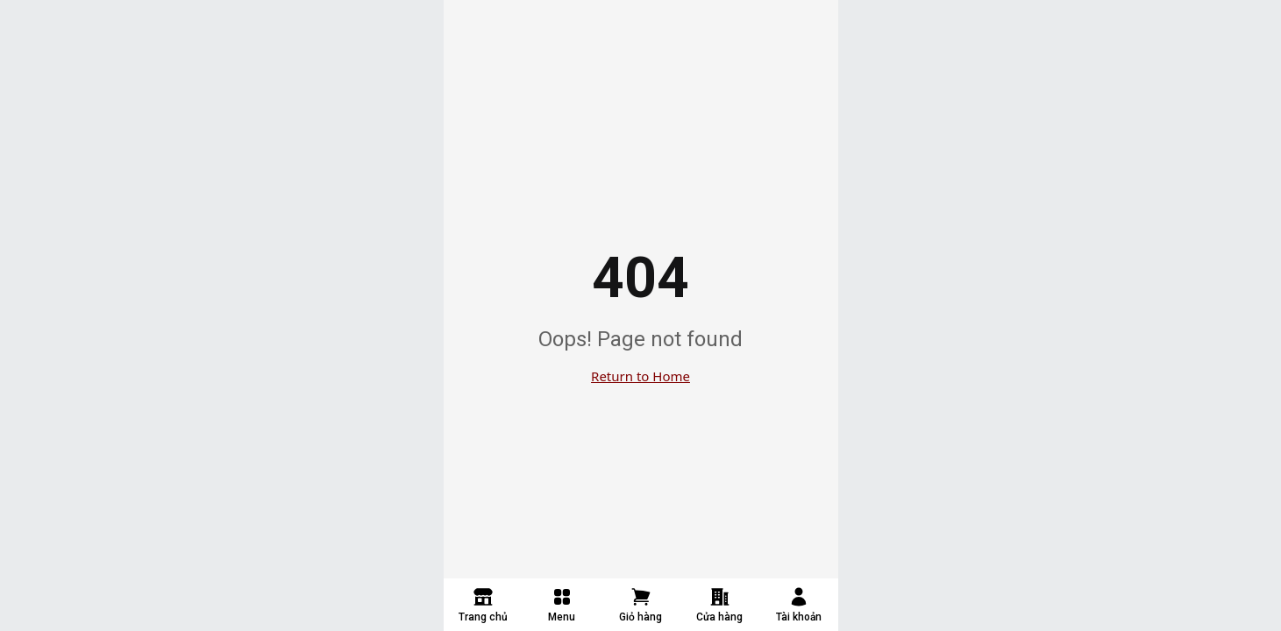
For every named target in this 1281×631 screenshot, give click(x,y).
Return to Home (640, 376)
